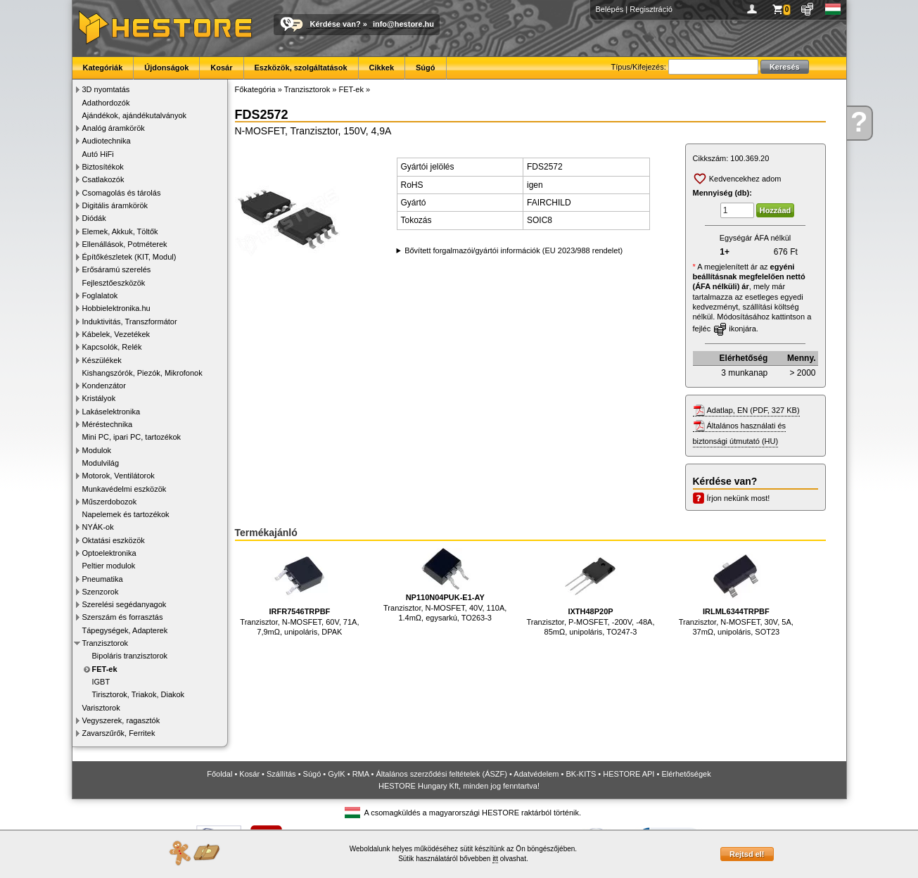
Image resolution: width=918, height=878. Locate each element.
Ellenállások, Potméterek (124, 244)
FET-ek (104, 669)
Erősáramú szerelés (116, 269)
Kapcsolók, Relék (112, 347)
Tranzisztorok (105, 643)
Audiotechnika (106, 140)
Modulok (97, 450)
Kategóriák (103, 67)
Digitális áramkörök (115, 205)
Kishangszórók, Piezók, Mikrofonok (142, 373)
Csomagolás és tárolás (121, 193)
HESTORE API (628, 774)
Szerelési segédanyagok (124, 604)
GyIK (336, 774)
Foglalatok (100, 295)
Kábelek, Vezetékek (116, 334)
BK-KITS (581, 774)
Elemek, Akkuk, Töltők (120, 231)
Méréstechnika (107, 424)
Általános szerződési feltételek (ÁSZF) (441, 774)
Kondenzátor (104, 385)
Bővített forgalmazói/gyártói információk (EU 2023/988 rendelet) (513, 250)
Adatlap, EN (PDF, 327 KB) (753, 410)
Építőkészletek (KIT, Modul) (129, 257)
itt (495, 859)
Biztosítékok (103, 167)
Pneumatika (102, 579)
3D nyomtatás (106, 89)
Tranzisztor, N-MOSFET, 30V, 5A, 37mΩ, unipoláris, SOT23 (736, 592)
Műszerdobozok (109, 501)
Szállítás (281, 774)
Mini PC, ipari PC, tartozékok (131, 437)
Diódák (94, 218)
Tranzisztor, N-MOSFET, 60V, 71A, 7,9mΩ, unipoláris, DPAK (299, 592)
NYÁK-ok (98, 527)
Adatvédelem (536, 774)
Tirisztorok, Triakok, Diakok (138, 694)
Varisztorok (101, 708)
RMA (360, 774)
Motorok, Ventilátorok (118, 475)
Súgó (425, 67)
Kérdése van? (335, 24)
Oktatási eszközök (113, 540)
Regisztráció (651, 9)
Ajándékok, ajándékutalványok (134, 115)
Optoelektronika (109, 553)
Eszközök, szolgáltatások (301, 67)
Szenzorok (100, 591)
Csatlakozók (103, 179)
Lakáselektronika (111, 411)
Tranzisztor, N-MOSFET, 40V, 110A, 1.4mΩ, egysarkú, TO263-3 (444, 585)
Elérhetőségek (685, 774)
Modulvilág (101, 463)
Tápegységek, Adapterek (125, 630)
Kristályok (99, 398)
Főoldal (219, 774)
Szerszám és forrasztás (122, 617)
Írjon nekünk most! (738, 498)
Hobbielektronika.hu (116, 308)
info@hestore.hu (403, 24)
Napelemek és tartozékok (126, 514)
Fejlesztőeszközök (114, 283)
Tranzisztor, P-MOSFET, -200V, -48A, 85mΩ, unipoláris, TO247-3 (591, 592)
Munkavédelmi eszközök (124, 489)
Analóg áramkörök (113, 128)
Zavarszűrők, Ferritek (118, 733)
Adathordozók (106, 102)
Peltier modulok (109, 565)
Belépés (610, 9)
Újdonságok (166, 67)
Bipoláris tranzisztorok (130, 655)
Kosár (221, 67)
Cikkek (381, 67)
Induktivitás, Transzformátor (129, 321)
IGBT (101, 681)
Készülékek (102, 360)
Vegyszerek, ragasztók (121, 720)
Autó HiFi (98, 154)
